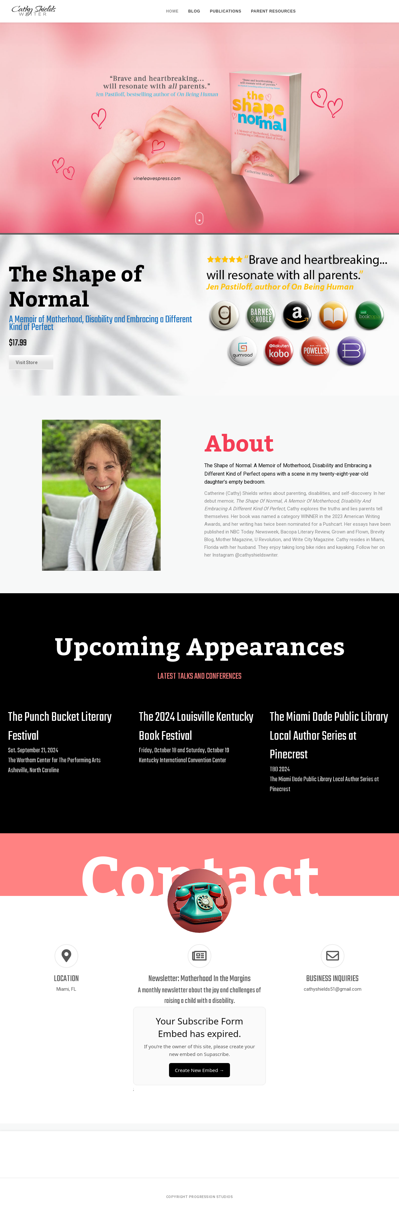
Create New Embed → (199, 1070)
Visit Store (27, 362)
